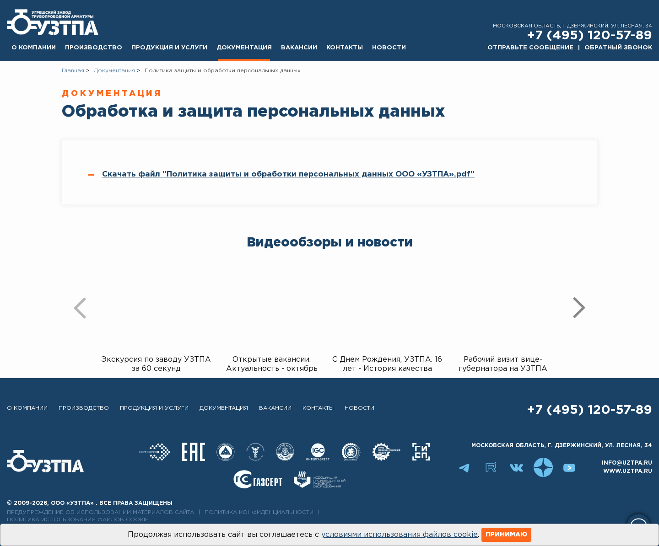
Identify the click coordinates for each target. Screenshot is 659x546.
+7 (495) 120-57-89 (589, 35)
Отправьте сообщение (530, 47)
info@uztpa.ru (627, 463)
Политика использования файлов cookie (78, 519)
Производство (93, 47)
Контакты (344, 47)
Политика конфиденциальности (259, 512)
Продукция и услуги (169, 47)
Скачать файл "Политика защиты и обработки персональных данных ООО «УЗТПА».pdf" (288, 174)
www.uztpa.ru (627, 471)
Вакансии (299, 47)
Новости (389, 47)
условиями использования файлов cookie (399, 534)
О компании (33, 47)
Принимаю (506, 534)
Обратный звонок (618, 47)
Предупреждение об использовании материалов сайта (100, 512)
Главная (73, 70)
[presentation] (80, 307)
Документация (244, 47)
